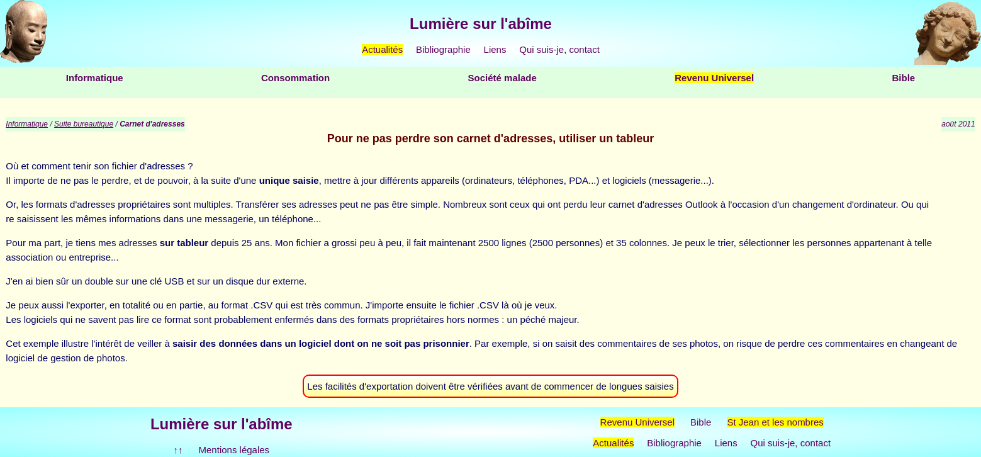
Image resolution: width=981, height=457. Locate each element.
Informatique (94, 77)
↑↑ (178, 449)
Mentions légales (234, 449)
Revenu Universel (714, 77)
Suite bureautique (83, 124)
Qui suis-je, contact (559, 49)
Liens (495, 49)
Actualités (382, 49)
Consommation (295, 77)
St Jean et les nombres (775, 422)
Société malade (502, 77)
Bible (903, 77)
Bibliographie (443, 49)
